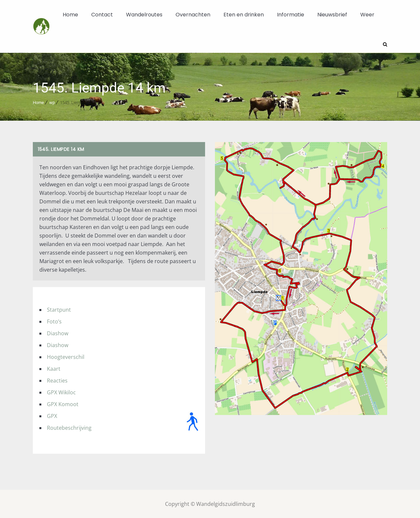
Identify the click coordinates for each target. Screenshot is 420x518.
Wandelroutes (144, 14)
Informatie (290, 14)
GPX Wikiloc (61, 392)
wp (52, 102)
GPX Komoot (62, 403)
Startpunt (59, 309)
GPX (52, 415)
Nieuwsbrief (332, 14)
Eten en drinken (243, 14)
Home (70, 14)
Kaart (53, 368)
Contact (102, 14)
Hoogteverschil (65, 356)
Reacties (57, 380)
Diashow (57, 333)
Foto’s (54, 321)
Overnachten (193, 14)
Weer (367, 14)
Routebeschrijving (69, 427)
